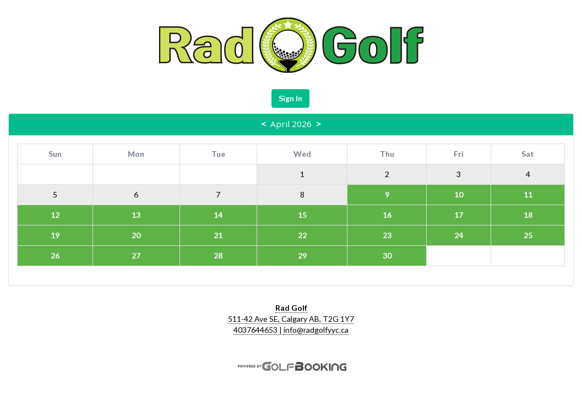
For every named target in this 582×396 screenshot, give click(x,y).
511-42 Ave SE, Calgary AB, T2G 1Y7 (291, 318)
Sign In (290, 98)
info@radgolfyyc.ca (316, 329)
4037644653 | (258, 329)
